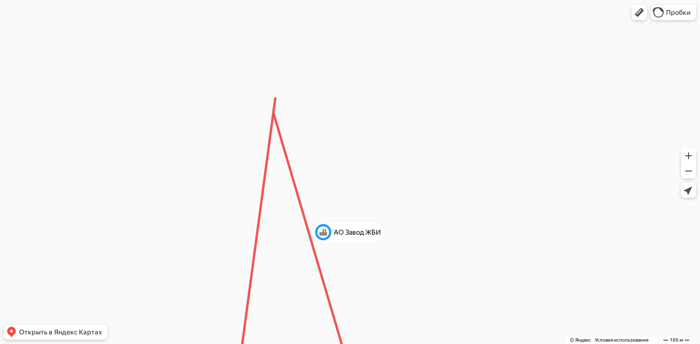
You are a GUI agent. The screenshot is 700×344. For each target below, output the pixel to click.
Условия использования (621, 340)
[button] (639, 12)
